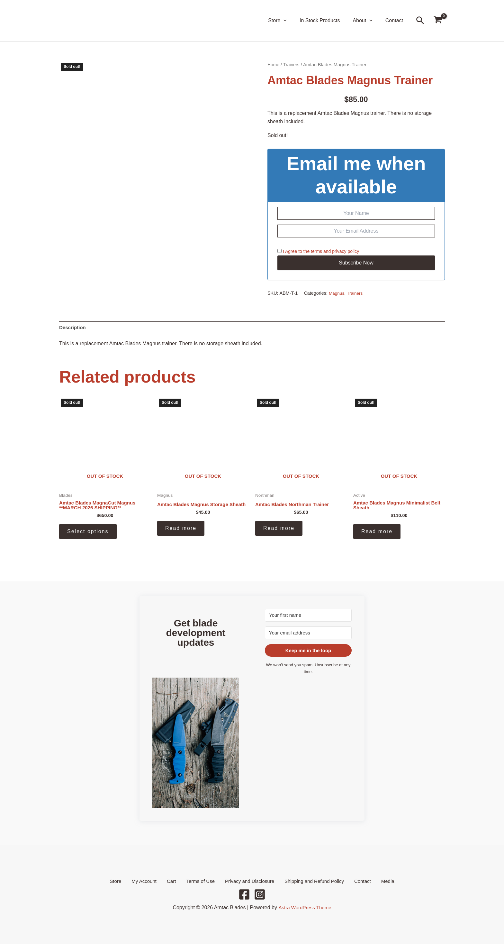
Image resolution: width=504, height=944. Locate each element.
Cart (175, 881)
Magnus (337, 293)
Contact (395, 20)
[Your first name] (308, 614)
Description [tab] (73, 328)
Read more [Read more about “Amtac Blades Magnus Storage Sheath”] (180, 533)
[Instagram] (260, 894)
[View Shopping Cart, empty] (438, 21)
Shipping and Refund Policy (309, 881)
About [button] (366, 20)
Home (273, 64)
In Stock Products (326, 20)
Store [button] (286, 20)
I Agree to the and (318, 251)
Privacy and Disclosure (247, 881)
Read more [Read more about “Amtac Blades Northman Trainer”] (278, 529)
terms (316, 251)
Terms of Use (200, 881)
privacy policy (345, 251)
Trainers (292, 64)
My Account (152, 881)
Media (376, 881)
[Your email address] (308, 632)
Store (127, 881)
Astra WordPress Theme (305, 907)
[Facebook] (244, 894)
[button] (292, 20)
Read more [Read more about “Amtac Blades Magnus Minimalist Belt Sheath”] (376, 533)
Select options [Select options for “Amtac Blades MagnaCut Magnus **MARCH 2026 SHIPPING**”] (88, 533)
